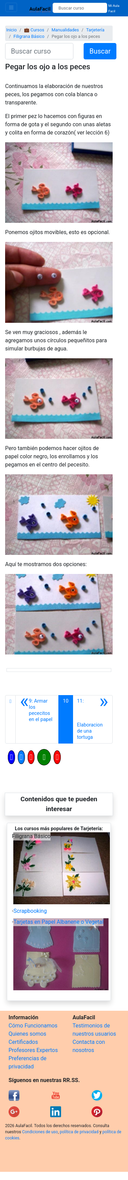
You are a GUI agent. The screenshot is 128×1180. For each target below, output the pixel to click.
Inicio (11, 29)
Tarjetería (95, 29)
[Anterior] (37, 719)
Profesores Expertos (33, 1050)
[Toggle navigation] (11, 7)
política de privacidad (79, 1131)
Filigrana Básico (28, 36)
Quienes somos (27, 1034)
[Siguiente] (93, 719)
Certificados (23, 1042)
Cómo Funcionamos (33, 1025)
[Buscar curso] (80, 8)
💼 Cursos (34, 29)
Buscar (100, 51)
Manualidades (65, 29)
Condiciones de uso (40, 1131)
